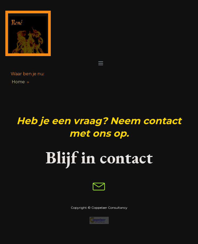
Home (18, 81)
